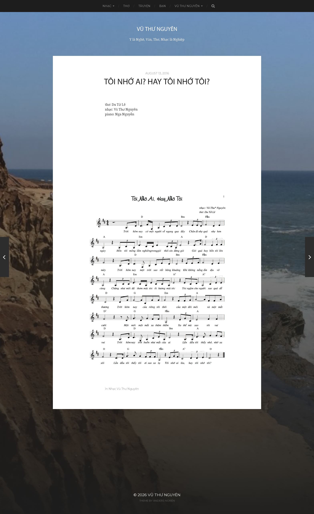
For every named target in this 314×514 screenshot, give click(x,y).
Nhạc (107, 6)
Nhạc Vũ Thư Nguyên (124, 389)
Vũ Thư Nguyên (187, 6)
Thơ (126, 6)
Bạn (162, 6)
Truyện (144, 6)
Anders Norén (164, 500)
